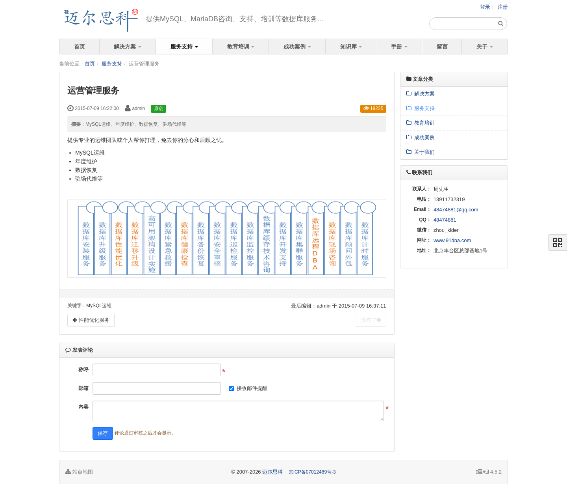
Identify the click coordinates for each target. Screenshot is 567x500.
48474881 (445, 220)
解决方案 (127, 46)
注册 (503, 7)
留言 (442, 46)
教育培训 (241, 46)
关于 (484, 46)
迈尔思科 (272, 472)
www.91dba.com (452, 240)
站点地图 (79, 472)
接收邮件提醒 (252, 388)
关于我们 (420, 152)
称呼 (83, 370)
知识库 (351, 46)
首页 (79, 46)
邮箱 (83, 388)
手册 (399, 46)
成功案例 (297, 46)
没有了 (371, 320)
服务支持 (184, 46)
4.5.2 (489, 472)
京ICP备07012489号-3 (312, 472)
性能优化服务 (90, 320)
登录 (485, 7)
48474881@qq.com (456, 210)
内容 (83, 407)
